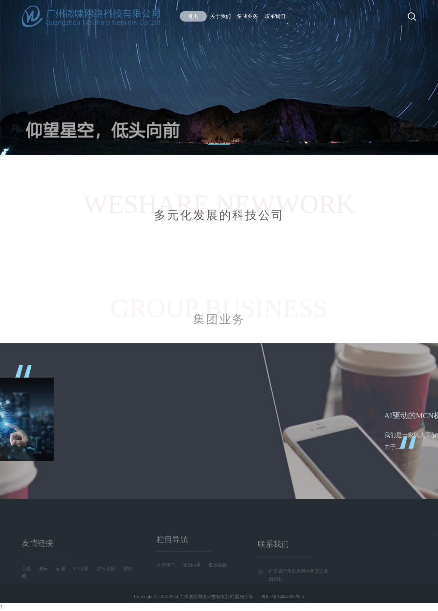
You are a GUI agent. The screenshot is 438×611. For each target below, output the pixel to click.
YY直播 (81, 578)
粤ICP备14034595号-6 (282, 598)
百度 (26, 578)
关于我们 (220, 16)
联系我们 (274, 16)
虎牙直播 (106, 578)
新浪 (60, 578)
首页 (193, 16)
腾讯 (43, 578)
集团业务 (247, 16)
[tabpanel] (219, 77)
